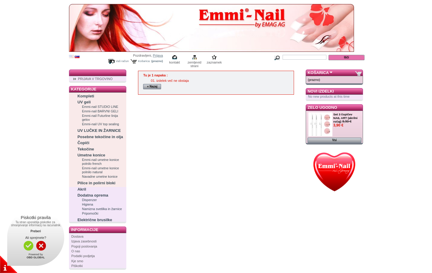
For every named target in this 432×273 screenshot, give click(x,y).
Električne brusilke (94, 220)
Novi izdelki (321, 91)
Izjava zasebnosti (84, 241)
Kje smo (77, 261)
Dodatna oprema (92, 195)
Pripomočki (90, 213)
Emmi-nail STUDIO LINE (100, 106)
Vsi (334, 140)
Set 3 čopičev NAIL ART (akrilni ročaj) (345, 118)
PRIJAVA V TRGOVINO (95, 79)
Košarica (318, 72)
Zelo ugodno (322, 107)
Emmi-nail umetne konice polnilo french (100, 161)
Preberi (36, 231)
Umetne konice (91, 155)
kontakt (174, 62)
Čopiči (83, 143)
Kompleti (85, 96)
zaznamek (214, 62)
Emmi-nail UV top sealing (100, 124)
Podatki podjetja (83, 256)
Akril (81, 189)
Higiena (87, 204)
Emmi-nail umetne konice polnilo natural (100, 170)
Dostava (77, 236)
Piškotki (77, 266)
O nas (75, 251)
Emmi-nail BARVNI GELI (100, 111)
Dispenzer (89, 200)
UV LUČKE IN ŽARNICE (99, 130)
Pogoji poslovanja (84, 246)
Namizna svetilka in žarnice (102, 209)
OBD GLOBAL (36, 257)
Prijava (158, 55)
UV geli (84, 102)
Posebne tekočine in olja (100, 137)
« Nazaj (152, 86)
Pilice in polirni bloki (96, 183)
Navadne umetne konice (100, 176)
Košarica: (144, 61)
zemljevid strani (194, 63)
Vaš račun (122, 61)
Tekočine (85, 149)
